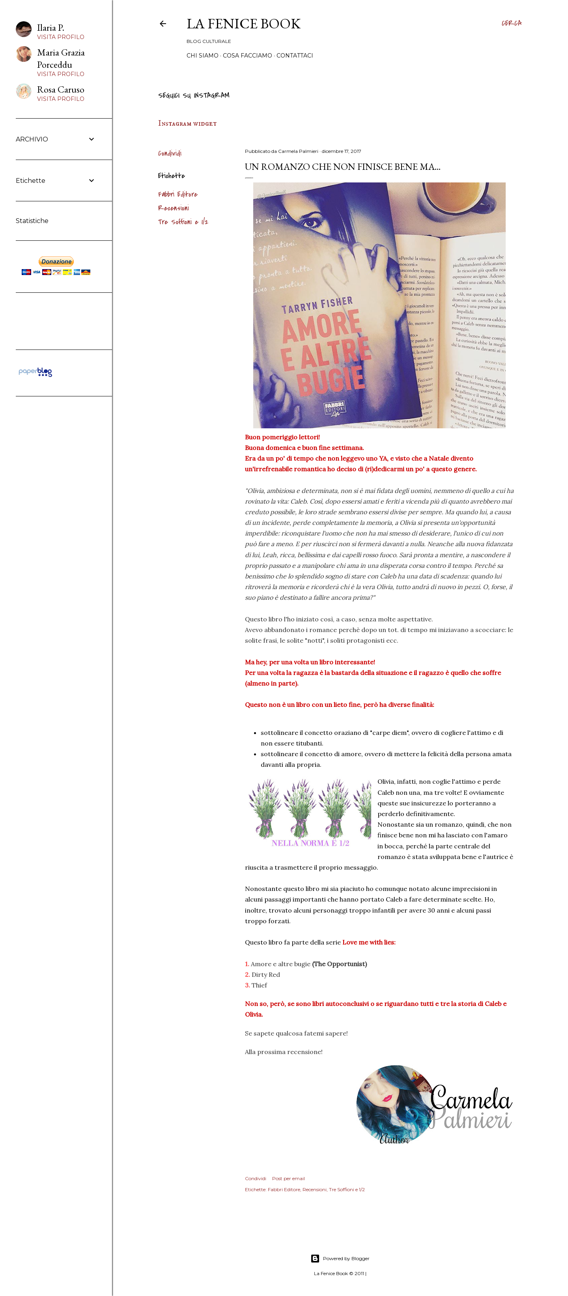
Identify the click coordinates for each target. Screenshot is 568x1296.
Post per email (288, 1178)
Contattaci (295, 55)
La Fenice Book (244, 23)
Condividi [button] (169, 153)
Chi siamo (203, 55)
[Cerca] (512, 23)
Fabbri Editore (178, 194)
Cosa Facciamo (247, 55)
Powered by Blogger (340, 1258)
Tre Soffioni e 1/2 (183, 222)
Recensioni (173, 208)
